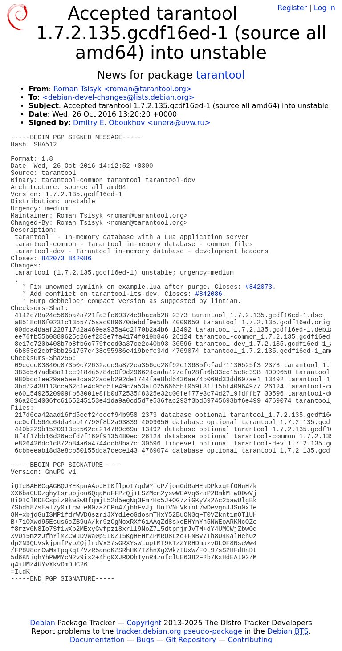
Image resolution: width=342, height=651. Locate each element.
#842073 (258, 287)
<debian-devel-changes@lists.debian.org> (118, 97)
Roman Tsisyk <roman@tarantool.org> (122, 89)
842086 (80, 258)
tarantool (220, 75)
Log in (324, 8)
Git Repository (191, 639)
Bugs (145, 639)
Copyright (143, 623)
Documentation (97, 639)
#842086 (208, 294)
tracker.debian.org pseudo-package (179, 631)
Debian (42, 623)
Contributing (250, 639)
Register (292, 8)
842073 (53, 258)
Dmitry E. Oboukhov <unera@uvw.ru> (142, 122)
